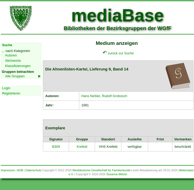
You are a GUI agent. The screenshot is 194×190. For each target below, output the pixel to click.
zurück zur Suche (121, 53)
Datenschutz (33, 170)
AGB (20, 170)
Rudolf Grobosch (114, 96)
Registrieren (11, 93)
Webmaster (186, 170)
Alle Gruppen (15, 76)
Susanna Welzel (116, 174)
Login (6, 88)
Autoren (11, 55)
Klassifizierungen (18, 66)
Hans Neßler (90, 96)
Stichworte (13, 61)
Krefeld (82, 147)
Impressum (8, 170)
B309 (56, 147)
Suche (7, 45)
